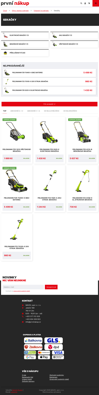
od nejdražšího (70, 111)
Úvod (5, 11)
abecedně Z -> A (33, 111)
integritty (14, 392)
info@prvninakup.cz (33, 322)
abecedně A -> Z (16, 111)
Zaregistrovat (51, 287)
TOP (4, 111)
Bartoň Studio (17, 390)
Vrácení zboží (27, 379)
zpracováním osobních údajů (21, 291)
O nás (24, 375)
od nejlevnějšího (51, 111)
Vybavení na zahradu (41, 11)
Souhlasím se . (18, 291)
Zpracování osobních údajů (59, 379)
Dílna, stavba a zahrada (20, 11)
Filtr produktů (49, 104)
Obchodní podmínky (57, 375)
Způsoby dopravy (28, 381)
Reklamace (53, 377)
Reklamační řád (27, 377)
